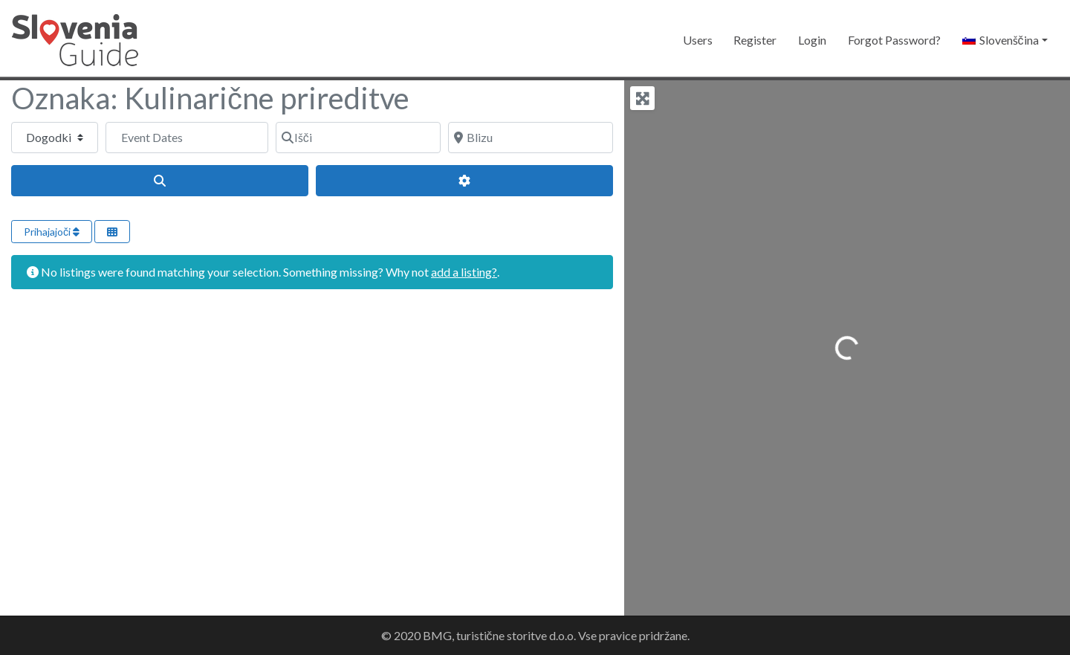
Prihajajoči (52, 231)
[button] (1004, 40)
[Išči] (358, 137)
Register (754, 40)
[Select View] (112, 231)
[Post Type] (54, 137)
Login (812, 40)
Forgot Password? (894, 40)
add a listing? (464, 272)
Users (698, 40)
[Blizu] (530, 137)
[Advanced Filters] (464, 180)
